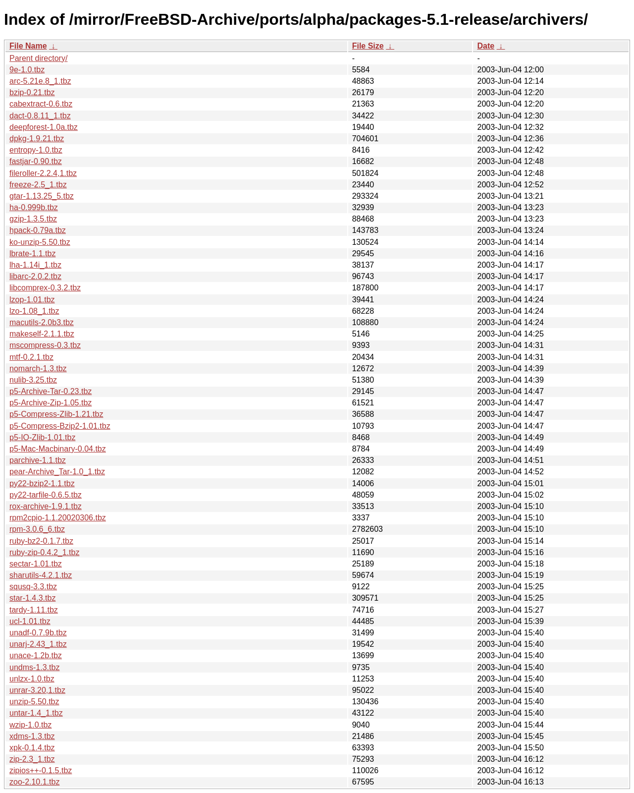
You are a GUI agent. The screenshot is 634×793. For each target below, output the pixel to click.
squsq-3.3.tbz (33, 586)
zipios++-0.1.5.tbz (40, 770)
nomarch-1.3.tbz (38, 368)
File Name (28, 46)
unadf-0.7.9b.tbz (38, 632)
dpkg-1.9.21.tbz (36, 138)
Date (485, 46)
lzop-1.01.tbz (32, 299)
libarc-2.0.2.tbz (35, 276)
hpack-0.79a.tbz (37, 230)
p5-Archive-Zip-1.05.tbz (50, 402)
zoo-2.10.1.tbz (34, 782)
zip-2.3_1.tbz (32, 759)
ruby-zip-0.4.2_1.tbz (44, 552)
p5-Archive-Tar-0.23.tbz (50, 391)
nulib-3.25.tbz (33, 380)
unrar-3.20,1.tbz (37, 690)
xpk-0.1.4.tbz (32, 747)
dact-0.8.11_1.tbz (40, 116)
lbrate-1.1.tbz (32, 253)
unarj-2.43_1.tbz (38, 644)
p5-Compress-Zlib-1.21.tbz (56, 414)
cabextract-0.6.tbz (40, 104)
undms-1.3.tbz (34, 667)
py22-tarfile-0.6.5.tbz (45, 495)
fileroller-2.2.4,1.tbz (43, 173)
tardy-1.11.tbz (33, 610)
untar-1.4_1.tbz (36, 713)
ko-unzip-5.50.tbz (39, 242)
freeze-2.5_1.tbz (38, 184)
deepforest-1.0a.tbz (43, 127)
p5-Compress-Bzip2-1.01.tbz (59, 426)
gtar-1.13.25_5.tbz (41, 196)
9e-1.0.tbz (27, 69)
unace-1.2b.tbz (35, 655)
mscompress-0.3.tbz (45, 345)
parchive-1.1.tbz (37, 460)
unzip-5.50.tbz (34, 701)
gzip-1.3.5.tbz (33, 219)
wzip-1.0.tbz (30, 725)
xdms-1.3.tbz (32, 736)
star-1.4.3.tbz (32, 598)
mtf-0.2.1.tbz (31, 357)
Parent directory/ (38, 58)
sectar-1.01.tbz (35, 564)
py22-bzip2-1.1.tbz (42, 483)
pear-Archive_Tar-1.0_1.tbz (57, 471)
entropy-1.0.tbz (35, 150)
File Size (368, 46)
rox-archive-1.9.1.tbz (45, 506)
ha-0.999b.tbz (33, 207)
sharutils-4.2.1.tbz (40, 575)
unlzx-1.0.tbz (31, 679)
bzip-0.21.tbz (32, 92)
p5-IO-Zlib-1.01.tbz (42, 437)
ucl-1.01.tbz (30, 621)
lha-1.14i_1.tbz (35, 265)
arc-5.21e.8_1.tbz (40, 81)
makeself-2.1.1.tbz (41, 334)
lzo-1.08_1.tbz (34, 311)
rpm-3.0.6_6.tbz (37, 529)
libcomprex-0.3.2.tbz (45, 287)
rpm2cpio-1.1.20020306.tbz (57, 517)
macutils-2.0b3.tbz (41, 322)
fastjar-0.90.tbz (35, 161)
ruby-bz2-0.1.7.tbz (41, 541)
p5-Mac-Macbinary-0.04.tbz (57, 449)
